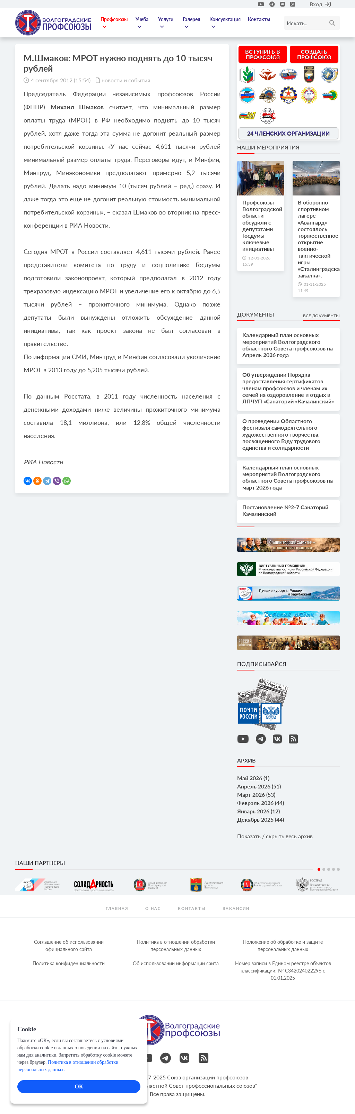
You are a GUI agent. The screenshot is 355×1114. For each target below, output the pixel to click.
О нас (153, 908)
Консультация (225, 22)
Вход (320, 4)
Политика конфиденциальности (69, 963)
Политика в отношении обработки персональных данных (176, 945)
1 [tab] (319, 869)
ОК (79, 1086)
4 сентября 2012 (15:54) (60, 80)
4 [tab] (333, 869)
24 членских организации (288, 133)
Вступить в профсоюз (262, 54)
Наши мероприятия (268, 147)
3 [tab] (328, 869)
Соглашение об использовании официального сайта (69, 945)
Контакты (259, 19)
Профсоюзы (114, 22)
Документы (255, 314)
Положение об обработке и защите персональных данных (283, 945)
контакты (192, 908)
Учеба (142, 22)
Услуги (165, 22)
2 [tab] (323, 869)
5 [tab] (338, 869)
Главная (117, 908)
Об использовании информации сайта (176, 963)
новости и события (126, 80)
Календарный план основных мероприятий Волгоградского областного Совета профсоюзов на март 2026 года (287, 477)
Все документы (321, 315)
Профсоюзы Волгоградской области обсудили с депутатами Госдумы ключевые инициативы (262, 225)
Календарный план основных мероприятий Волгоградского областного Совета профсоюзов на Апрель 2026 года (287, 344)
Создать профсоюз (314, 54)
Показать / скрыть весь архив (275, 836)
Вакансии (236, 908)
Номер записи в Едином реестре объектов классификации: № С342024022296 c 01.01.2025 (283, 970)
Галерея (191, 22)
